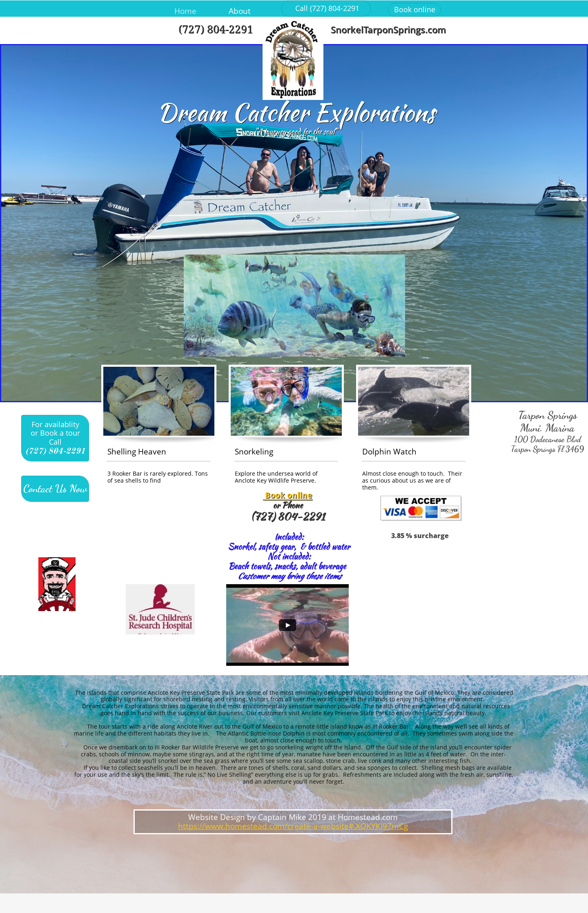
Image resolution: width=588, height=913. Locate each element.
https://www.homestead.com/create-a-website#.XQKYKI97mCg (293, 826)
